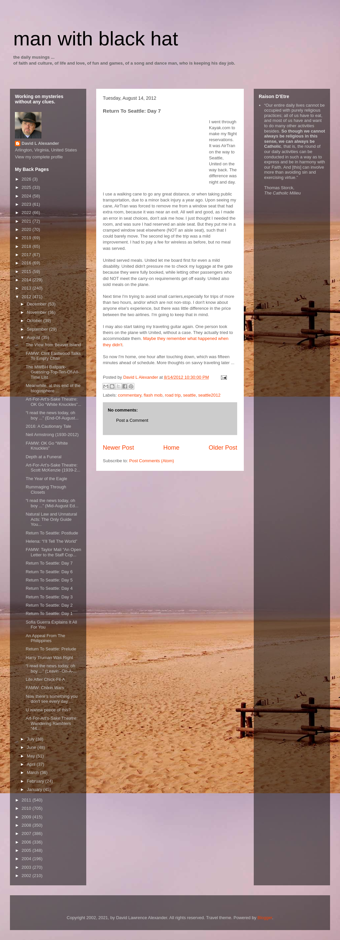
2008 (27, 825)
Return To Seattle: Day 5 (49, 580)
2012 (27, 296)
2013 (27, 288)
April (32, 764)
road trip (173, 395)
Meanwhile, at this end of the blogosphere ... (53, 388)
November (37, 312)
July (31, 739)
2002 (27, 875)
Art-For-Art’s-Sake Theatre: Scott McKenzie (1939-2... (53, 468)
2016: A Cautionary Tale (48, 426)
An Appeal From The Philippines (45, 638)
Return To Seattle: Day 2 (49, 605)
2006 (27, 842)
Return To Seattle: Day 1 (49, 613)
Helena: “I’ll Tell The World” (51, 541)
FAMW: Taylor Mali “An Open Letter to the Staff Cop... (53, 552)
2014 (27, 279)
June (32, 747)
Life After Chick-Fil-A (45, 679)
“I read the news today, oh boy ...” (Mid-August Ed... (52, 503)
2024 (27, 196)
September (38, 329)
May (31, 755)
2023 (27, 204)
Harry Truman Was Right (49, 657)
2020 (27, 229)
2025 (27, 187)
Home (171, 447)
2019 (27, 237)
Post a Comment (132, 420)
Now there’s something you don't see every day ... (52, 699)
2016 (27, 262)
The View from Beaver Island (53, 344)
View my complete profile (39, 156)
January (35, 789)
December (37, 304)
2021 (27, 221)
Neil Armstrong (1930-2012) (52, 434)
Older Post (223, 447)
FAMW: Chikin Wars (45, 687)
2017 (27, 254)
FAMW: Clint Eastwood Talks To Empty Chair (53, 356)
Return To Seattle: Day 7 (49, 563)
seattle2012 (209, 395)
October (35, 320)
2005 (27, 850)
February (36, 781)
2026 (27, 179)
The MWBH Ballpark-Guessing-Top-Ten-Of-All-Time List (52, 372)
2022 (27, 212)
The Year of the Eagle (46, 478)
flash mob (153, 395)
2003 (27, 867)
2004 (27, 858)
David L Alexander (40, 143)
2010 (27, 808)
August (34, 337)
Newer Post (118, 447)
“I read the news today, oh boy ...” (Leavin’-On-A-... (51, 668)
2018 (27, 246)
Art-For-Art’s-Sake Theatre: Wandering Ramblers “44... (51, 723)
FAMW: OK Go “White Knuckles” (47, 446)
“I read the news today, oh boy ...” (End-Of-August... (52, 415)
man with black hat (95, 39)
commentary (130, 395)
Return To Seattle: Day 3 (49, 596)
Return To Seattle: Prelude (51, 648)
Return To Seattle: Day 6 (49, 571)
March (33, 772)
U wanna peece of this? (48, 709)
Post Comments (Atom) (151, 460)
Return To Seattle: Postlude (52, 532)
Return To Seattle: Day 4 (49, 588)
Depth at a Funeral (43, 456)
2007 (27, 833)
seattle (189, 395)
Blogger (264, 917)
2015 (27, 271)
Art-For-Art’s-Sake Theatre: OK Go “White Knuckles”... (53, 402)
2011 (27, 800)
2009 (27, 816)
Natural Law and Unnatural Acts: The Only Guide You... (51, 519)
